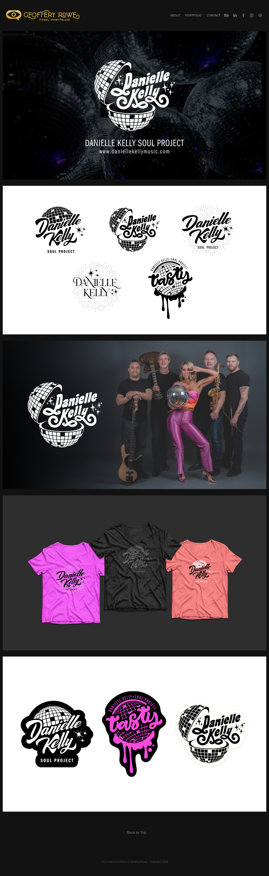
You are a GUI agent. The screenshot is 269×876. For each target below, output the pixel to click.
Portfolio (193, 15)
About (175, 15)
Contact (213, 15)
